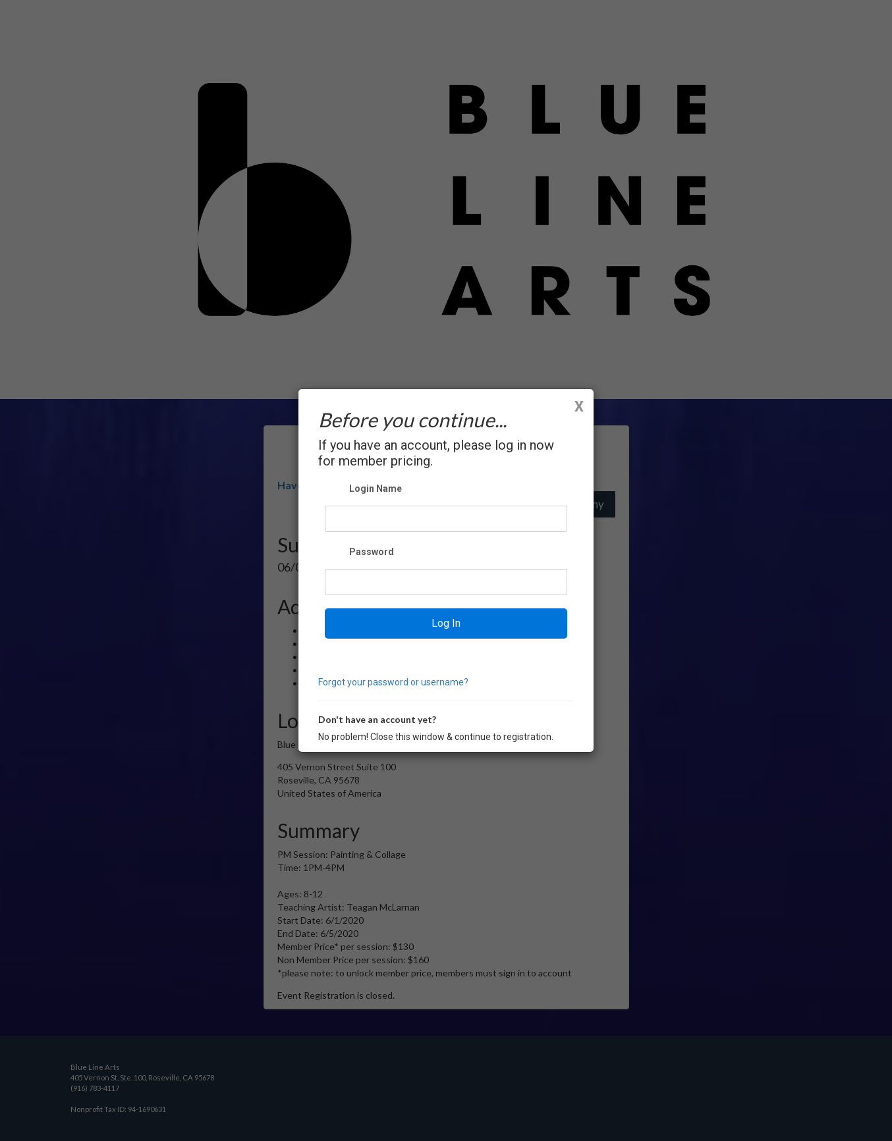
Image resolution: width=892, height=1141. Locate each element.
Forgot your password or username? (393, 682)
